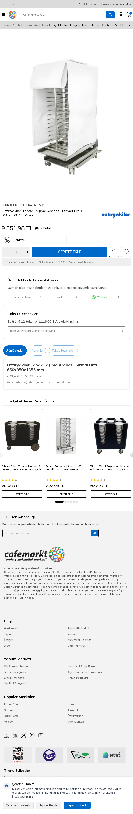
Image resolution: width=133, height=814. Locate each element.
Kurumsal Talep (27, 297)
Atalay (8, 721)
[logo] (13, 15)
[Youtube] (40, 735)
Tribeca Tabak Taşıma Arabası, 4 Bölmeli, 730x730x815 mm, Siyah (109, 468)
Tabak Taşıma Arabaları (30, 25)
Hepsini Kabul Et (77, 805)
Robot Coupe (12, 704)
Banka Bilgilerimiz (79, 628)
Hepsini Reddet (49, 805)
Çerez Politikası (78, 678)
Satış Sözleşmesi (15, 672)
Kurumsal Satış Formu (82, 666)
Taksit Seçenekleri (63, 350)
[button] (59, 502)
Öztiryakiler (75, 716)
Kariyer (72, 634)
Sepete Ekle (69, 251)
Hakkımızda (11, 628)
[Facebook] (6, 735)
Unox (71, 704)
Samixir (9, 710)
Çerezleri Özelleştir (18, 805)
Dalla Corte (11, 716)
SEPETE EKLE (22, 494)
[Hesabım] (120, 14)
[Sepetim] (129, 14)
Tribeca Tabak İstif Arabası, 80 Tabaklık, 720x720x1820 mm (63, 468)
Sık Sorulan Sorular (16, 666)
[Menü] (3, 14)
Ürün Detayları (15, 350)
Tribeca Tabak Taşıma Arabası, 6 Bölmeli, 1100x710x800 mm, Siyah (21, 468)
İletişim (9, 640)
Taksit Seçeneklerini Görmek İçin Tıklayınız (66, 331)
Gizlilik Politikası (14, 678)
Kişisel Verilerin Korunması (85, 672)
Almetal (73, 710)
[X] (23, 735)
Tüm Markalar (77, 721)
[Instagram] (32, 735)
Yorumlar (37, 350)
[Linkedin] (15, 735)
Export (66, 297)
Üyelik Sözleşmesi (16, 683)
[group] (66, 115)
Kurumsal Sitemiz (79, 640)
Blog (7, 645)
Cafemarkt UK (77, 645)
